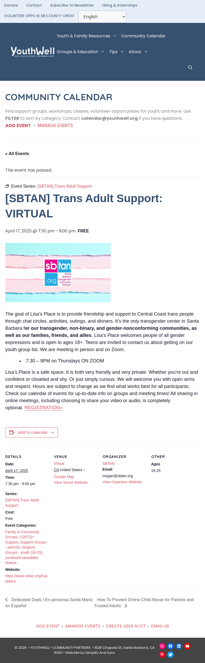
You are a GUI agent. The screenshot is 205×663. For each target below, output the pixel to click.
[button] (190, 68)
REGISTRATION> (43, 407)
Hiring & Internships (119, 5)
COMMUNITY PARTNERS (71, 647)
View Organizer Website (122, 482)
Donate (11, 5)
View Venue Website (71, 482)
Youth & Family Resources (88, 36)
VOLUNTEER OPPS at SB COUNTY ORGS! (39, 15)
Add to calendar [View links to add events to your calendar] (32, 432)
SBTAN (108, 463)
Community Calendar (143, 36)
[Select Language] (102, 17)
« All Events (17, 153)
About (139, 52)
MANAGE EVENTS (55, 125)
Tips (117, 52)
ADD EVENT (18, 125)
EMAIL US (160, 626)
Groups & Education (82, 52)
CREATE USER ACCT (126, 626)
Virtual (59, 463)
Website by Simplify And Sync (90, 652)
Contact (34, 5)
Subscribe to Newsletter (72, 5)
